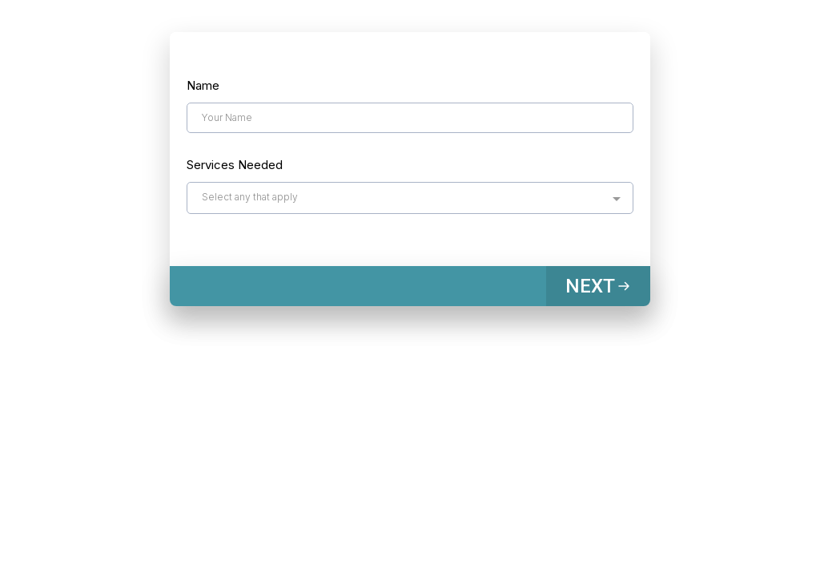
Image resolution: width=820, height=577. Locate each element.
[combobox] (410, 198)
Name (203, 85)
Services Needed (235, 164)
